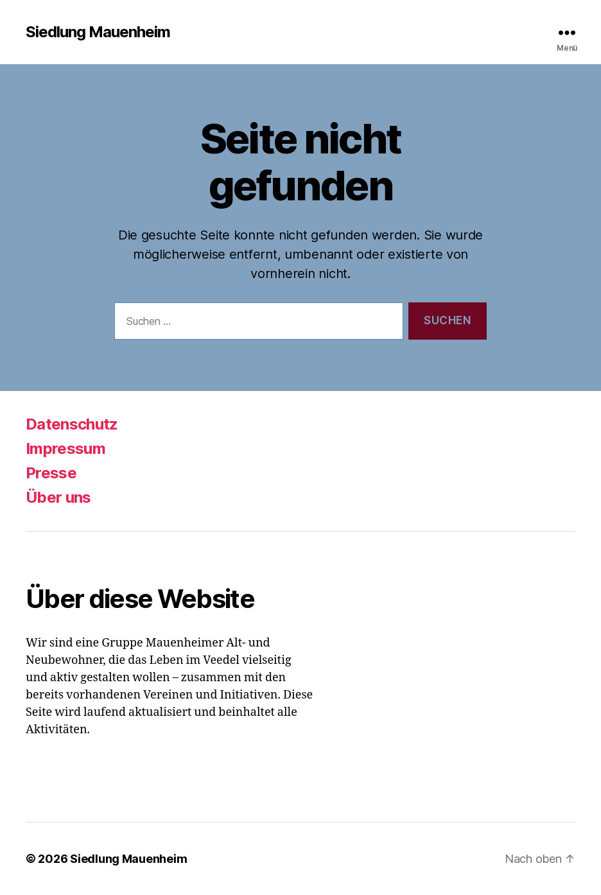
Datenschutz (72, 424)
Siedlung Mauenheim (98, 32)
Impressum (65, 448)
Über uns (58, 497)
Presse (51, 473)
